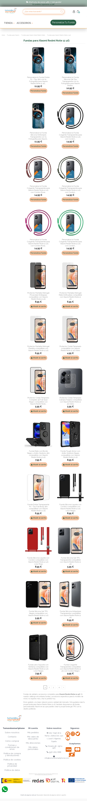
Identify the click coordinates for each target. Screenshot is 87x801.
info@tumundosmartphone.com (57, 757)
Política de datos (12, 770)
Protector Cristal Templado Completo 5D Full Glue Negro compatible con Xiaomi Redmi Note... (38, 401)
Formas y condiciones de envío (12, 747)
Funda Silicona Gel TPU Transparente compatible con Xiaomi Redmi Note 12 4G (70, 561)
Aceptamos (74, 744)
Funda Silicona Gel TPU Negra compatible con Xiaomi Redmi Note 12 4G (38, 613)
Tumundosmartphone (14, 728)
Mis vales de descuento (33, 738)
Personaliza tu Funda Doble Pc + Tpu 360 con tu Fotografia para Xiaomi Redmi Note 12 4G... (38, 80)
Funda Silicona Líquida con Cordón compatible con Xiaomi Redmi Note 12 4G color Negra (70, 508)
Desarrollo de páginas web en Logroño (55, 795)
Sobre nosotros (12, 732)
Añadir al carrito (38, 306)
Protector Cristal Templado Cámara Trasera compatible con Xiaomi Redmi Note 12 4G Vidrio (70, 401)
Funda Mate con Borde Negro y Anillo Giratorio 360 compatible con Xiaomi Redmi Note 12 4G (38, 454)
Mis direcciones (33, 743)
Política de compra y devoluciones (12, 754)
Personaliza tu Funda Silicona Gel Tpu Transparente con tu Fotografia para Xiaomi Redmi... (70, 81)
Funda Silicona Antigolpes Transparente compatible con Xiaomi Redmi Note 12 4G (70, 614)
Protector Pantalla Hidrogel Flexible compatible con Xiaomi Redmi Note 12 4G (38, 348)
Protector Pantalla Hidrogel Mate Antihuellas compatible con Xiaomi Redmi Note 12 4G (70, 296)
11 (59, 687)
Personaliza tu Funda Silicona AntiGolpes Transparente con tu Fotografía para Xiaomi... (38, 136)
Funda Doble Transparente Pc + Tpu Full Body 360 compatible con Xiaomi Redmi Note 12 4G (38, 508)
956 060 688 (54, 752)
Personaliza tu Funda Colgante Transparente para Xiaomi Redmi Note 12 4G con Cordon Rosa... (38, 189)
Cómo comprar (12, 741)
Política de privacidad (12, 765)
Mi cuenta (33, 728)
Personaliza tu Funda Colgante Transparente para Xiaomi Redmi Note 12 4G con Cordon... (70, 136)
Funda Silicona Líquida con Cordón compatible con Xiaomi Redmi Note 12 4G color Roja (38, 561)
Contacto (12, 737)
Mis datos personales (33, 748)
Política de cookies (12, 760)
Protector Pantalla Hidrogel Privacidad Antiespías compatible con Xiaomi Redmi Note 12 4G (38, 296)
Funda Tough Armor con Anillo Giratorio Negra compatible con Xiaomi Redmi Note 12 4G (70, 454)
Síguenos (74, 728)
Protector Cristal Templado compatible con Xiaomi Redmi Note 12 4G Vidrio (70, 348)
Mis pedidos (33, 732)
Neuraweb (40, 795)
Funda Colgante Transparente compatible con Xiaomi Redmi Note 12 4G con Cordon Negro (70, 668)
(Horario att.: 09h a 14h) (54, 747)
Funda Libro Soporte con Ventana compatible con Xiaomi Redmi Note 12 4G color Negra (38, 668)
